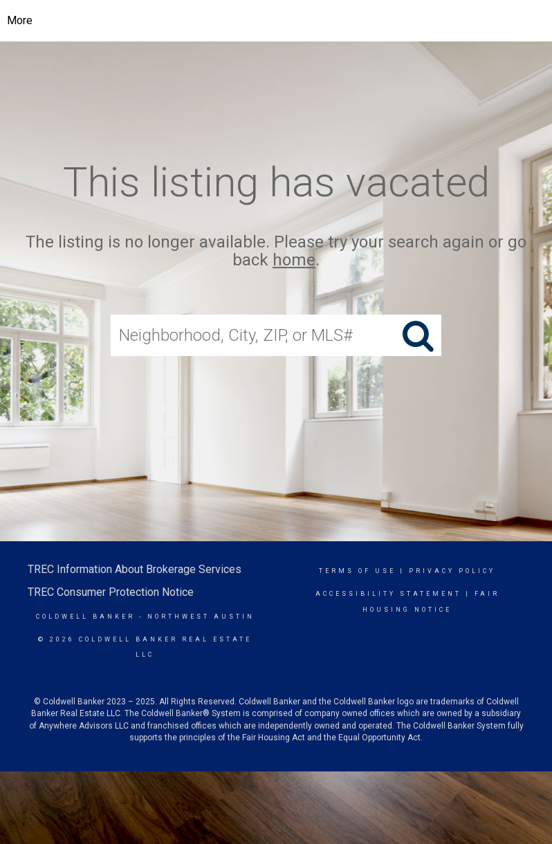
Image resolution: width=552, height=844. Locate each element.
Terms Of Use (357, 571)
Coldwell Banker (85, 616)
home (294, 260)
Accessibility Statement (388, 593)
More (20, 20)
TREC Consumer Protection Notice (111, 592)
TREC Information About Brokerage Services (134, 569)
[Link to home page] (286, 20)
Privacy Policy (452, 571)
